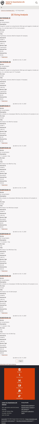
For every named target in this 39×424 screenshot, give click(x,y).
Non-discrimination (25, 421)
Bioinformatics (28, 405)
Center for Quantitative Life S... (8, 10)
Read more (4, 57)
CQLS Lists (19, 393)
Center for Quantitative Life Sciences (15, 3)
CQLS (19, 398)
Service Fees (19, 377)
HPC (25, 409)
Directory (19, 382)
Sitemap (3, 423)
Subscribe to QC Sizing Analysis (8, 364)
